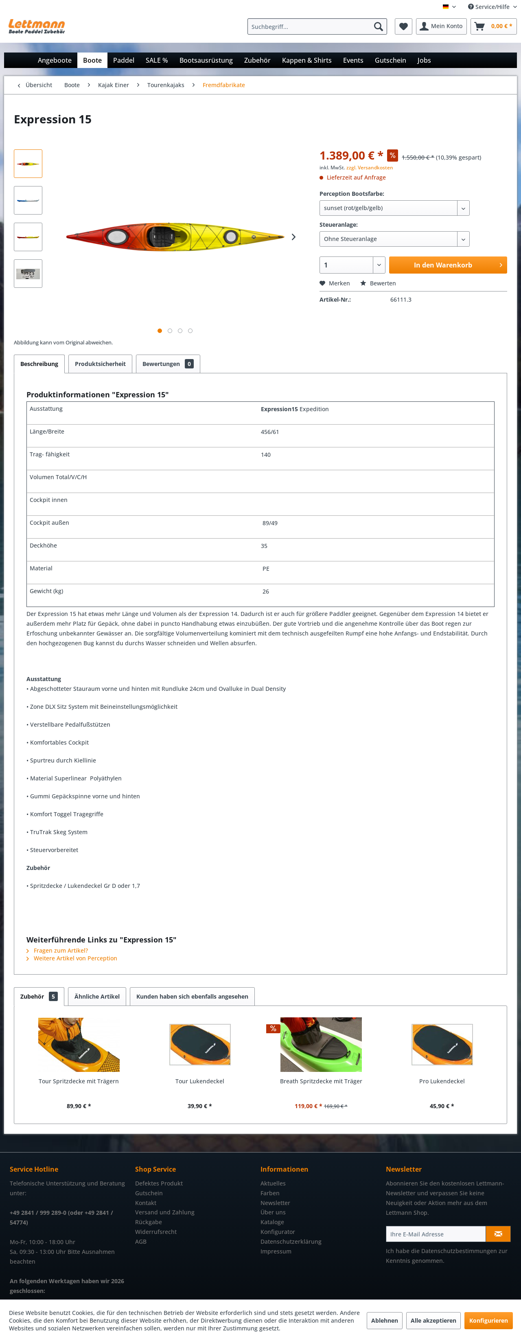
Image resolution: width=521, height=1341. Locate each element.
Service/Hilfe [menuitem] (489, 7)
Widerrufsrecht (156, 1232)
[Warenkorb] (494, 26)
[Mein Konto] (441, 26)
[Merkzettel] (403, 26)
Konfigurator (277, 1232)
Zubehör (39, 996)
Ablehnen (384, 1320)
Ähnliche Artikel (97, 996)
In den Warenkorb (458, 264)
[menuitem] (319, 26)
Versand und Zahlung (165, 1212)
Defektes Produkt (159, 1183)
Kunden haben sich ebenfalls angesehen (192, 996)
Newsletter (275, 1203)
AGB (141, 1241)
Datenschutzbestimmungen (459, 1251)
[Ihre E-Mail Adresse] (436, 1234)
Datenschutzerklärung (291, 1241)
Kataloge (272, 1222)
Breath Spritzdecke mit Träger (321, 1081)
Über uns (273, 1212)
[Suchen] (378, 26)
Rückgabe (148, 1222)
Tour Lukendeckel (199, 1081)
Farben (270, 1193)
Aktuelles (273, 1183)
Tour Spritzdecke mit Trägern (79, 1081)
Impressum (275, 1251)
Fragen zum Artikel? (57, 950)
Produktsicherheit (100, 364)
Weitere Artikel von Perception (71, 958)
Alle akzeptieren (433, 1320)
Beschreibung (39, 364)
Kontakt (145, 1203)
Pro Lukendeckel (442, 1081)
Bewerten (378, 283)
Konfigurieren (488, 1320)
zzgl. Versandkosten (369, 167)
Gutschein (149, 1193)
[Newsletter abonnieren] (498, 1234)
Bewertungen (168, 363)
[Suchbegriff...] (317, 26)
